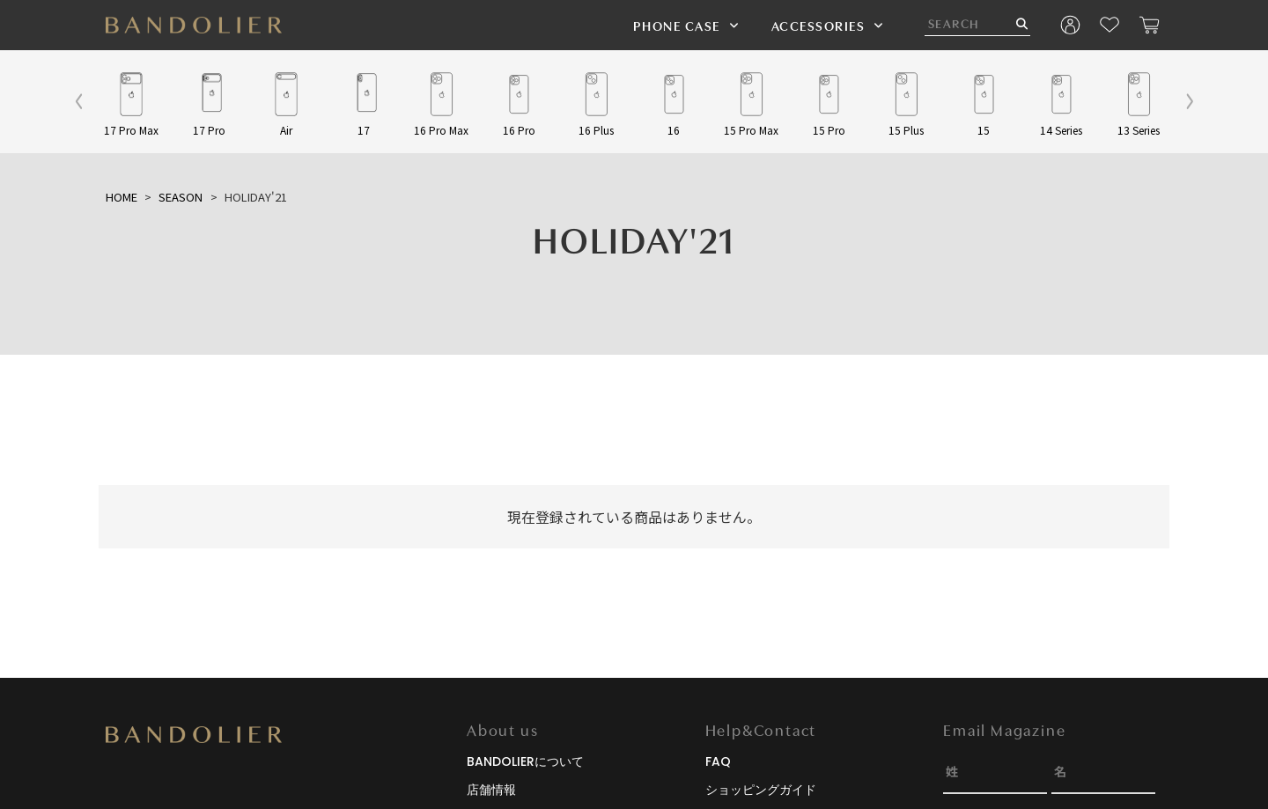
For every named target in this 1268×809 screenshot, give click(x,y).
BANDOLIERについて (525, 761)
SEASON (180, 196)
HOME (121, 196)
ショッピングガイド (760, 789)
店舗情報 (491, 789)
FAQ (718, 761)
